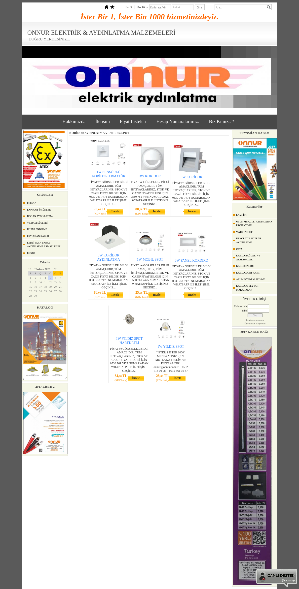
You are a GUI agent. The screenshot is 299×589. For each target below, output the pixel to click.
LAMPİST (241, 215)
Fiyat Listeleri (133, 121)
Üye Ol (129, 6)
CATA (239, 249)
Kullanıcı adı (240, 306)
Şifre (244, 310)
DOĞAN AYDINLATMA (40, 216)
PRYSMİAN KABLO (38, 236)
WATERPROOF (244, 232)
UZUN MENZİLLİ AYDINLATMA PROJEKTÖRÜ (254, 223)
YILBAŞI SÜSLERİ (37, 222)
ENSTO (31, 253)
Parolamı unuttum (255, 320)
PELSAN (32, 203)
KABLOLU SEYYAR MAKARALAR (247, 287)
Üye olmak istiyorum (254, 323)
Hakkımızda (73, 121)
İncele (115, 211)
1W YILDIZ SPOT (170, 346)
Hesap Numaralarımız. (177, 121)
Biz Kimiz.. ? (221, 121)
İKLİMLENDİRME (37, 229)
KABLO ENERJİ (245, 266)
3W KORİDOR (150, 176)
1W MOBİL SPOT (150, 259)
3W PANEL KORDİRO (191, 260)
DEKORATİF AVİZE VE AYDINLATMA (249, 240)
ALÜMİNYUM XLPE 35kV (250, 279)
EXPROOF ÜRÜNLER (39, 209)
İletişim (102, 121)
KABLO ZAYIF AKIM (248, 272)
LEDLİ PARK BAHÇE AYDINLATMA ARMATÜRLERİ (44, 244)
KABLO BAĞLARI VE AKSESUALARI (248, 257)
